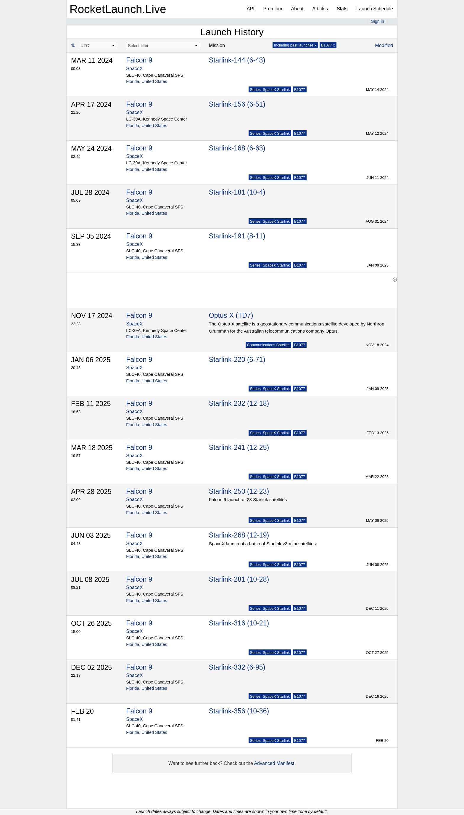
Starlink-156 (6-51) (237, 104)
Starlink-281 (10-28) (239, 579)
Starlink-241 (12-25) (239, 447)
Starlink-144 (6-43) (237, 60)
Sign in (377, 21)
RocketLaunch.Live (118, 9)
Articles (320, 8)
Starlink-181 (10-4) (237, 192)
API (250, 8)
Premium (272, 8)
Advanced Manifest (274, 763)
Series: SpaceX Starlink (270, 89)
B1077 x (328, 45)
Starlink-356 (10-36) (239, 711)
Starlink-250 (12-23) (239, 491)
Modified (384, 45)
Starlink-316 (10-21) (239, 623)
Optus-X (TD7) (231, 315)
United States (154, 81)
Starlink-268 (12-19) (239, 535)
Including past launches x (295, 45)
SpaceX (134, 68)
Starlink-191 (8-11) (237, 236)
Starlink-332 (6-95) (237, 667)
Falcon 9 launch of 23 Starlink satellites (248, 499)
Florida (132, 81)
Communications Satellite (268, 345)
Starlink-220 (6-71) (237, 359)
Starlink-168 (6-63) (237, 148)
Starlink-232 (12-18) (239, 403)
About (297, 8)
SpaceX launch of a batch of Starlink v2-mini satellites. (263, 543)
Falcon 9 (139, 60)
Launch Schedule (374, 8)
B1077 (299, 89)
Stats (342, 8)
